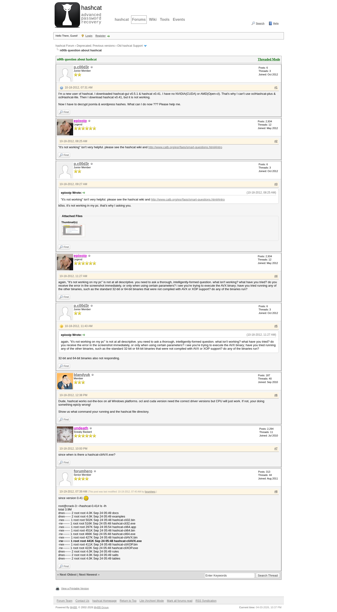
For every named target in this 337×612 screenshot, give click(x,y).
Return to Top (128, 600)
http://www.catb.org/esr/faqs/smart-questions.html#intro (185, 147)
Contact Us (82, 600)
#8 (275, 491)
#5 (275, 326)
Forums (139, 19)
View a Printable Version (75, 588)
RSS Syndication (205, 600)
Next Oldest (68, 574)
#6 (275, 395)
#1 (275, 87)
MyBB (73, 607)
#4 (275, 276)
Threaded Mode (269, 59)
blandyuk (82, 375)
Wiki (153, 19)
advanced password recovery (90, 14)
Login (88, 35)
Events (179, 19)
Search (260, 23)
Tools (164, 19)
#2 (275, 141)
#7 (275, 448)
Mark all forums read (179, 600)
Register (100, 35)
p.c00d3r (81, 67)
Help (276, 23)
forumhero (83, 471)
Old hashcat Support (130, 45)
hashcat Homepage (104, 600)
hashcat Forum (65, 45)
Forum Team (64, 600)
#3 (275, 184)
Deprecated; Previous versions (96, 45)
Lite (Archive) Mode (152, 600)
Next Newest (88, 574)
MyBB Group (101, 607)
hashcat (122, 19)
